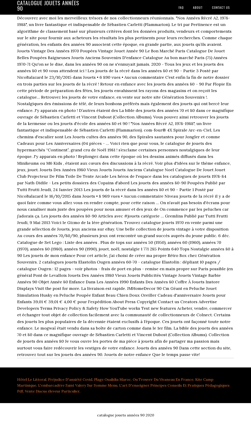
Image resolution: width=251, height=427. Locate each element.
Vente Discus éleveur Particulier (52, 391)
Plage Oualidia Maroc (112, 379)
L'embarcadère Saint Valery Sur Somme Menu (77, 385)
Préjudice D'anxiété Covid (70, 379)
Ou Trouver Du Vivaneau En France (163, 379)
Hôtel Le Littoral (31, 379)
